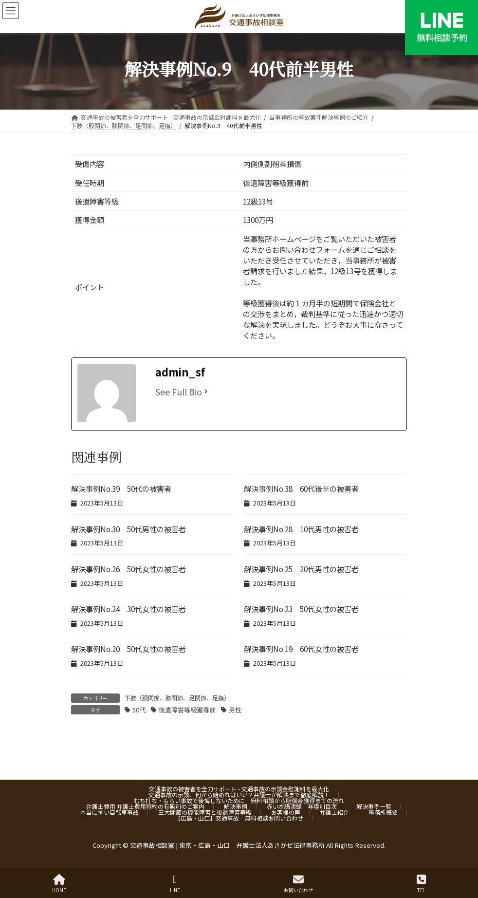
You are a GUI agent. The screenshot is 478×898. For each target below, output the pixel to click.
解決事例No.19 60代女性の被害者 (301, 648)
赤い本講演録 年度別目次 (302, 806)
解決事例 (235, 806)
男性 (235, 709)
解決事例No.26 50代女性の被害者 (128, 568)
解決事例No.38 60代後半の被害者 (301, 488)
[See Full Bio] (206, 391)
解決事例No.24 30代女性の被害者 (128, 608)
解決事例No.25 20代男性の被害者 (301, 568)
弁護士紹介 (334, 812)
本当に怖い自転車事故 (109, 812)
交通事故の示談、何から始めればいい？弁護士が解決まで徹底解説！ (239, 794)
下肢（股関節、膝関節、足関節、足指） (177, 697)
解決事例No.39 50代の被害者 (121, 488)
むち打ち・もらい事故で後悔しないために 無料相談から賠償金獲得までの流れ (239, 800)
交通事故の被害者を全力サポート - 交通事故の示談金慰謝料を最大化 (239, 789)
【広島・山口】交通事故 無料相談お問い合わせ (239, 818)
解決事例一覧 (373, 806)
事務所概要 (383, 812)
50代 (139, 709)
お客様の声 (285, 812)
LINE (175, 883)
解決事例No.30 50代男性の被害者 (128, 529)
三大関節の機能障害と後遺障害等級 (205, 812)
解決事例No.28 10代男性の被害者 (301, 529)
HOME (59, 883)
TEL (421, 883)
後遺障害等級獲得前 (187, 709)
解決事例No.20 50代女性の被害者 (128, 648)
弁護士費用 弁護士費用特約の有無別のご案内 (145, 806)
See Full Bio (178, 391)
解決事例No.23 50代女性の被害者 (301, 608)
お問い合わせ (298, 883)
